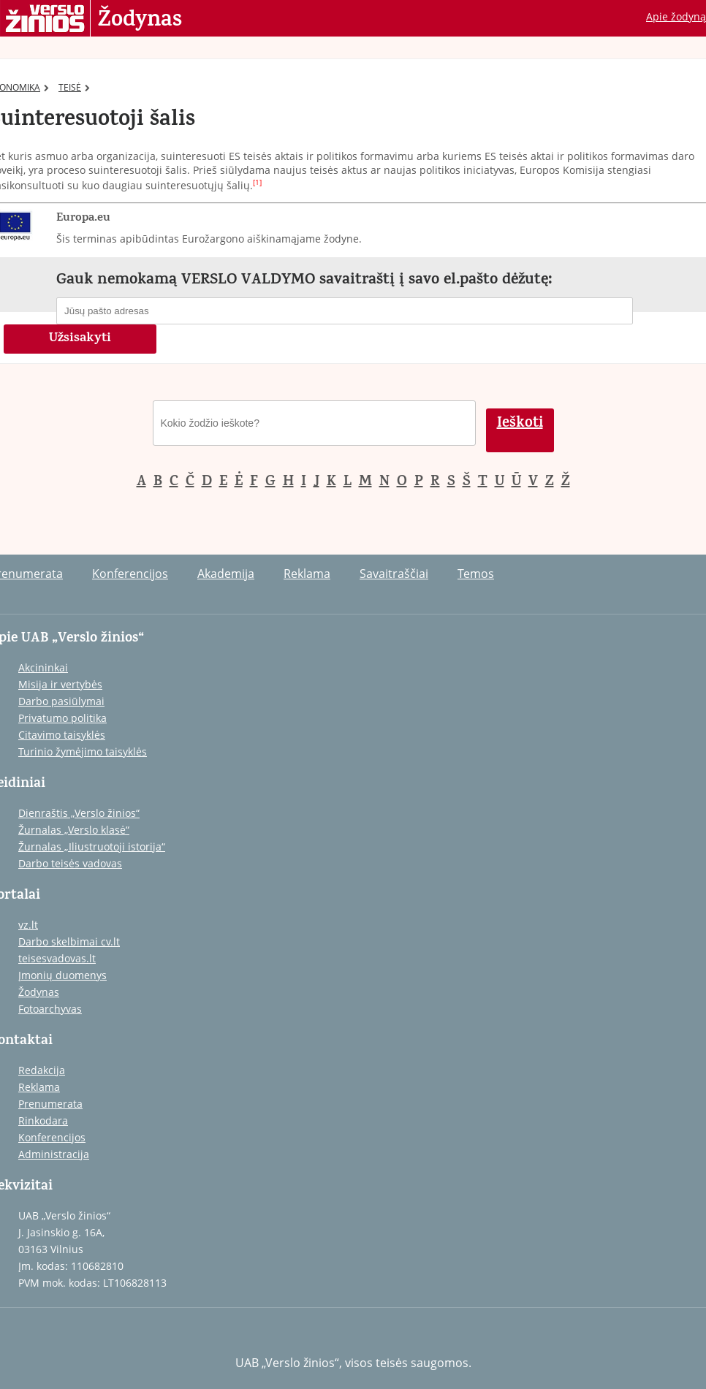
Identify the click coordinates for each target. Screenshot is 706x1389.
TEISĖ (74, 87)
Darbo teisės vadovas (70, 863)
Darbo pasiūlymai (61, 701)
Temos (476, 574)
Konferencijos (130, 574)
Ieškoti (520, 424)
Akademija (225, 574)
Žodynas (140, 20)
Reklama (307, 574)
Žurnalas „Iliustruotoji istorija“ (91, 846)
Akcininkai (43, 667)
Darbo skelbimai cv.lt (69, 941)
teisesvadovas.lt (57, 958)
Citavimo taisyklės (61, 735)
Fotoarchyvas (50, 1009)
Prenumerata (50, 1104)
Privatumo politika (62, 718)
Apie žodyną (676, 16)
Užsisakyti (80, 339)
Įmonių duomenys (62, 975)
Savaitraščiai (394, 574)
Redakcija (41, 1070)
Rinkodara (43, 1120)
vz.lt (28, 925)
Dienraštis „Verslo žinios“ (79, 813)
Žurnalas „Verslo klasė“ (73, 830)
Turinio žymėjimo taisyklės (82, 751)
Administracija (53, 1154)
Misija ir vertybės (60, 684)
